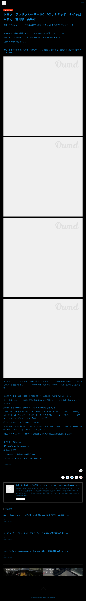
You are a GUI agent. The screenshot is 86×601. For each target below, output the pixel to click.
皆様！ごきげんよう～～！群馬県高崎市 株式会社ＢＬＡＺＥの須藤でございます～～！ (30, 519)
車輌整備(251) (7, 464)
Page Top (43, 588)
